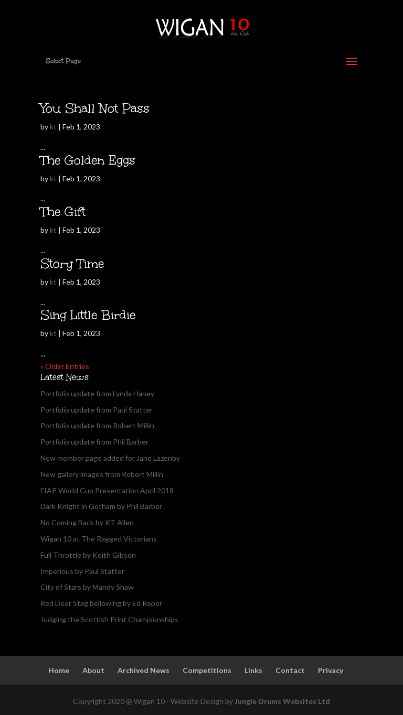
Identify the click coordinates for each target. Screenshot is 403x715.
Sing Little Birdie (87, 315)
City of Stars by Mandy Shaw (87, 586)
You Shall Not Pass (95, 108)
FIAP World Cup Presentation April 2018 (107, 490)
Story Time (72, 263)
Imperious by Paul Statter (82, 571)
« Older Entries (64, 366)
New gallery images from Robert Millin (101, 474)
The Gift (63, 211)
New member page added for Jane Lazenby (110, 457)
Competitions (207, 670)
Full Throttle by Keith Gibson (88, 554)
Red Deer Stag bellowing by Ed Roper (101, 603)
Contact (290, 670)
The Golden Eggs (87, 160)
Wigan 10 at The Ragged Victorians (98, 538)
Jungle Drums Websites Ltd (282, 701)
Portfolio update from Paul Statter (96, 409)
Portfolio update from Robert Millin (97, 425)
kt (53, 126)
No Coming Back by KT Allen (87, 522)
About (93, 670)
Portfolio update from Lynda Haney (97, 393)
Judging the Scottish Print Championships (109, 619)
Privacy (330, 670)
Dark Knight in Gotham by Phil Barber (101, 506)
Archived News (143, 670)
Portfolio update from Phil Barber (94, 441)
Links (253, 670)
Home (58, 670)
